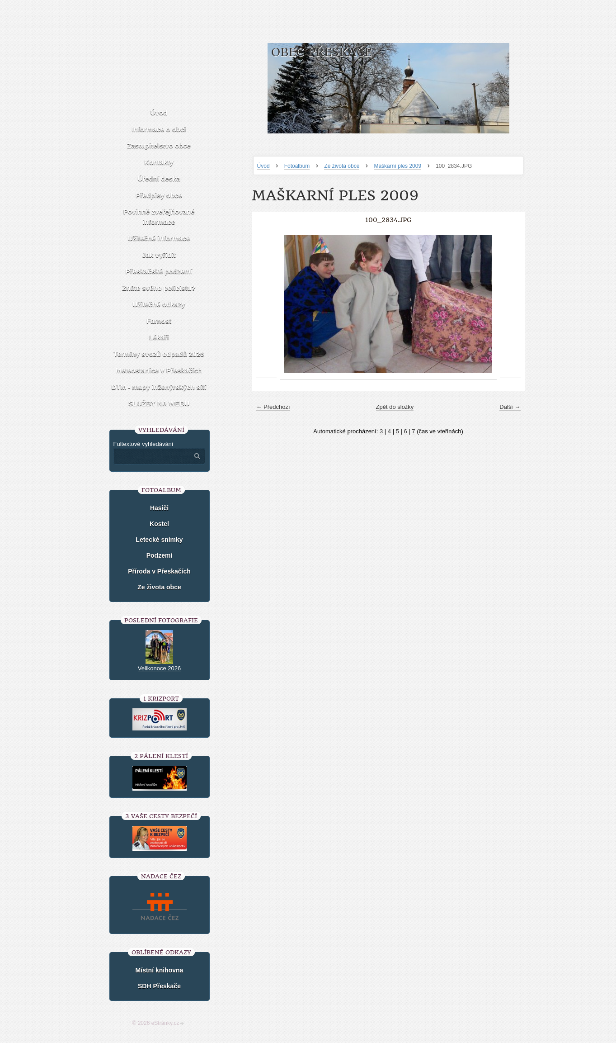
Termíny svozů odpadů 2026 (159, 354)
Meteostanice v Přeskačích (159, 370)
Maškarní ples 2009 (397, 166)
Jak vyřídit (158, 255)
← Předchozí (273, 406)
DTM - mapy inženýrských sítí (158, 387)
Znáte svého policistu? (159, 288)
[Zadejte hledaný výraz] (151, 456)
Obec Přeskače (321, 52)
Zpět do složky (395, 406)
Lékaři (159, 337)
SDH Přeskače (159, 986)
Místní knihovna (159, 970)
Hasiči (159, 508)
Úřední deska (158, 178)
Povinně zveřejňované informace (159, 217)
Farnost (158, 321)
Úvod (263, 166)
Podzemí (159, 555)
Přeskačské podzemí (159, 271)
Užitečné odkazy (158, 304)
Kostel (159, 523)
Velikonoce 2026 (159, 668)
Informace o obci (159, 129)
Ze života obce (341, 166)
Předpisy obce (159, 195)
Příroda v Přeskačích (159, 571)
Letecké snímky (159, 539)
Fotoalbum (297, 166)
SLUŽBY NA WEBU (158, 403)
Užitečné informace (159, 238)
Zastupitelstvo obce (159, 145)
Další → (509, 406)
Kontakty (158, 162)
